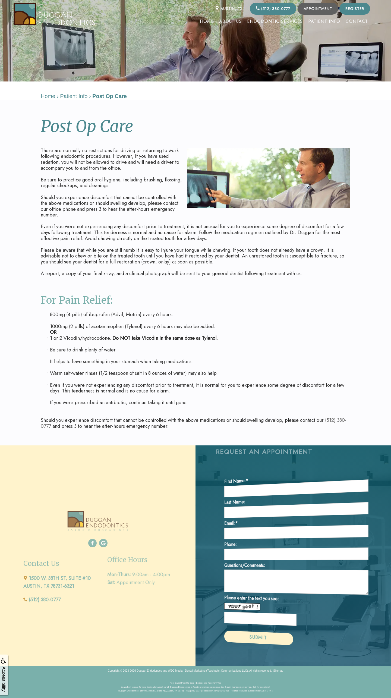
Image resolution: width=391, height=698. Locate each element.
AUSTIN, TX (228, 8)
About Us (230, 21)
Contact (357, 21)
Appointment (318, 8)
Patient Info (324, 21)
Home (207, 21)
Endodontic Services (275, 21)
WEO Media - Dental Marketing (186, 670)
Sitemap (278, 670)
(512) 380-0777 (273, 8)
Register (354, 8)
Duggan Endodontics (149, 670)
